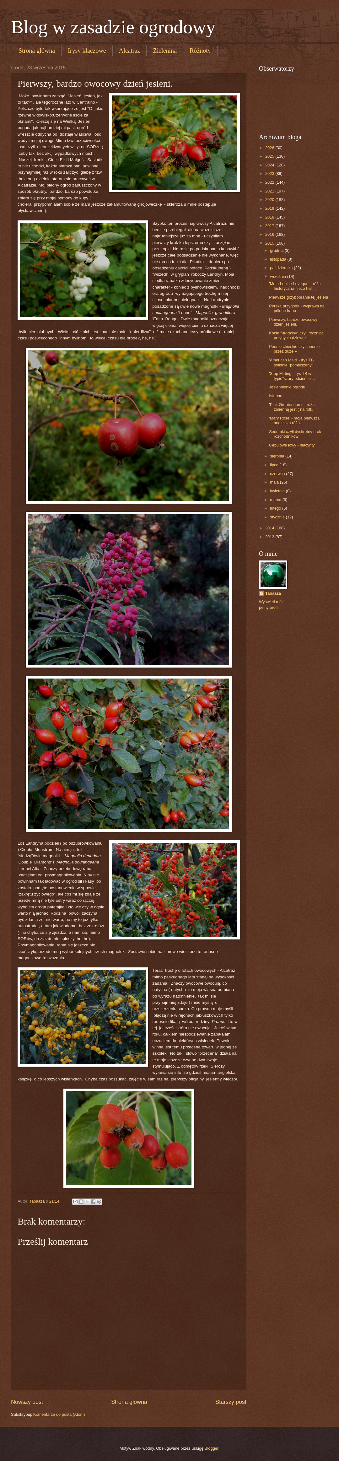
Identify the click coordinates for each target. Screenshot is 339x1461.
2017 (270, 225)
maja (275, 482)
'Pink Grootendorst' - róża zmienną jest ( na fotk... (292, 407)
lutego (276, 508)
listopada (278, 259)
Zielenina (165, 50)
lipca (274, 465)
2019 (270, 208)
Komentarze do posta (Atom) (59, 1414)
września (278, 276)
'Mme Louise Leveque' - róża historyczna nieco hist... (295, 286)
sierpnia (277, 456)
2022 (270, 182)
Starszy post (230, 1402)
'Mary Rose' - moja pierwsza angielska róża (294, 420)
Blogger (211, 1448)
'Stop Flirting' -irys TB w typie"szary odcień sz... (292, 376)
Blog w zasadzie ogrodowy (113, 27)
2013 (270, 536)
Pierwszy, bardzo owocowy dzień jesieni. (293, 322)
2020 (270, 199)
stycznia (278, 517)
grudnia (277, 250)
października (282, 267)
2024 (270, 165)
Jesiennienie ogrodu (287, 387)
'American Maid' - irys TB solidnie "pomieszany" (291, 362)
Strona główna (37, 50)
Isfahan (275, 395)
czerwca (278, 473)
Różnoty (200, 50)
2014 (270, 528)
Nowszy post (27, 1402)
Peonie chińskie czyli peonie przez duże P (294, 349)
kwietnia (278, 491)
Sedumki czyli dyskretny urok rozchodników (295, 434)
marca (276, 499)
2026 (270, 147)
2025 (270, 156)
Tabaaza (273, 593)
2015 (270, 243)
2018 (270, 217)
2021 (270, 191)
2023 (270, 173)
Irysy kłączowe (87, 50)
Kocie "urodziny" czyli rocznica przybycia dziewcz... (296, 335)
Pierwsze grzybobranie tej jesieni (298, 297)
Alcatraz (129, 50)
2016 (270, 234)
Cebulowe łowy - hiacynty (292, 445)
